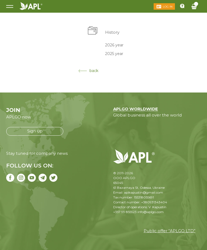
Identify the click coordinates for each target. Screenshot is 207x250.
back (88, 70)
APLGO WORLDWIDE (135, 108)
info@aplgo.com (150, 212)
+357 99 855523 (125, 212)
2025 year (114, 53)
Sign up (35, 130)
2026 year (114, 44)
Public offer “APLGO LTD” (169, 230)
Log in (167, 6)
